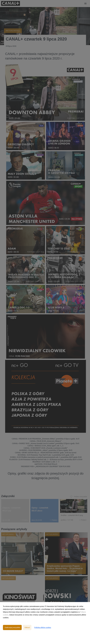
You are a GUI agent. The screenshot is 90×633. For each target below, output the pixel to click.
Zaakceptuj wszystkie (12, 627)
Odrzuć (27, 627)
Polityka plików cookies (42, 627)
